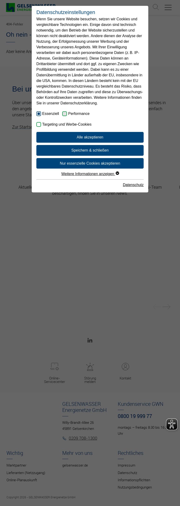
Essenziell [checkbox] (50, 114)
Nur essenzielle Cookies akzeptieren (90, 163)
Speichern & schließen (90, 150)
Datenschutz (133, 185)
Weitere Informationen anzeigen (90, 174)
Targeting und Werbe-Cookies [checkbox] (66, 124)
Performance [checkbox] (79, 114)
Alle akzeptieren (90, 137)
